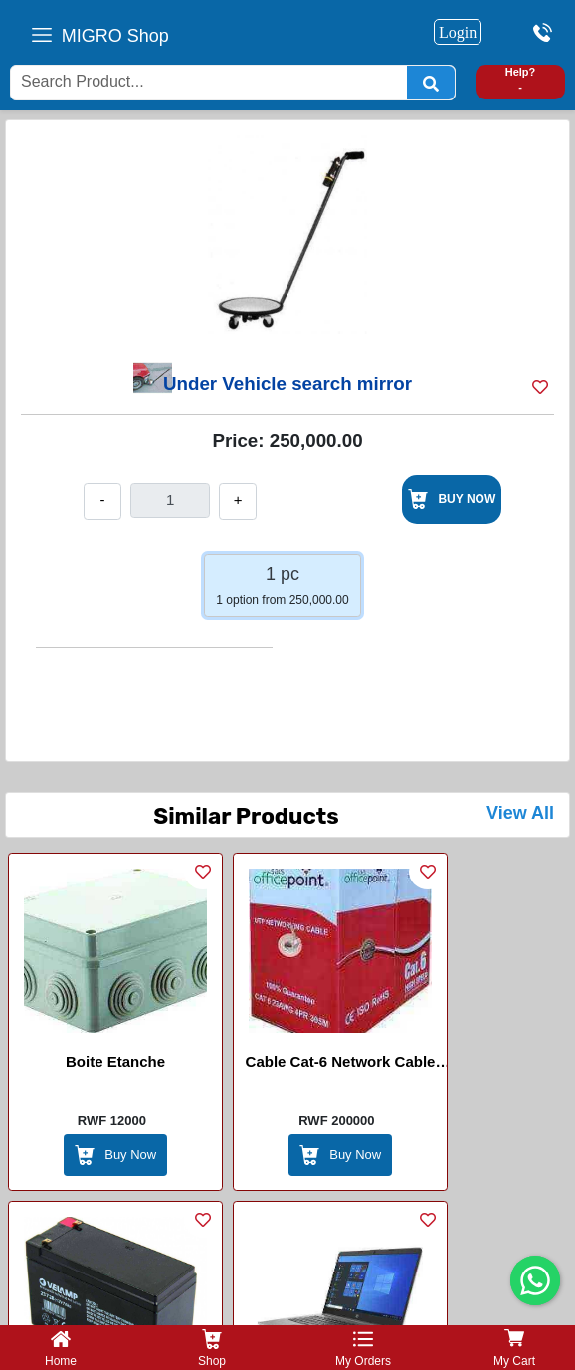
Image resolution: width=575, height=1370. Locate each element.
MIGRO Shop (115, 36)
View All (520, 813)
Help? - (520, 79)
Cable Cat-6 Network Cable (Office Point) (341, 1064)
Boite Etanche (115, 1061)
